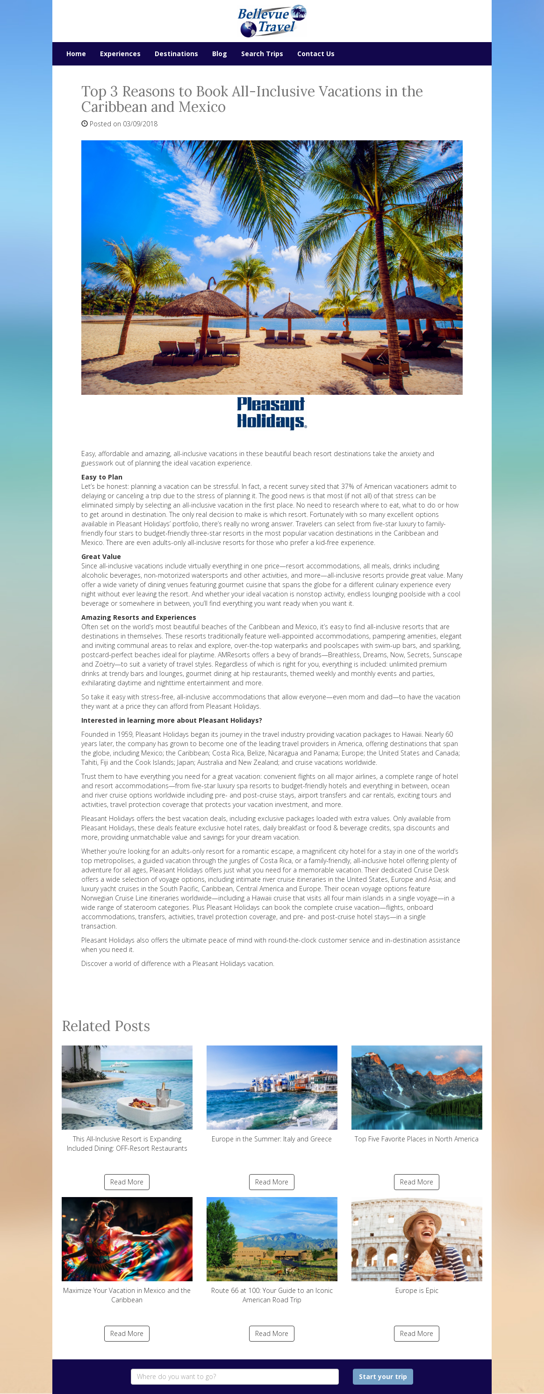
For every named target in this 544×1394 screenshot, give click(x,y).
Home (76, 53)
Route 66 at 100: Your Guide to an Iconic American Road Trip (272, 1250)
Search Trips (262, 53)
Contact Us (316, 53)
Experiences (120, 53)
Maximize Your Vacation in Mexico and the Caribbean (127, 1250)
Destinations (176, 53)
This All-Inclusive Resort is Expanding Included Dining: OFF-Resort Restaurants (127, 1099)
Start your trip (383, 1376)
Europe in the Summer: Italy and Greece (272, 1094)
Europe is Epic (416, 1246)
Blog (219, 53)
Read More (126, 1181)
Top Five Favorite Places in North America (416, 1094)
